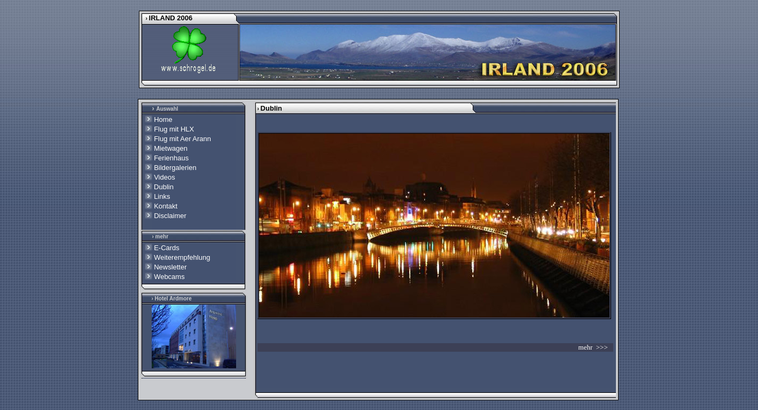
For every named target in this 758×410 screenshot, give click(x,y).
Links (162, 196)
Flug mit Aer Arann (182, 139)
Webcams (169, 277)
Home (163, 119)
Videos (164, 177)
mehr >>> (596, 347)
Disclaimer (170, 216)
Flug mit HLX (174, 129)
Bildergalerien (175, 168)
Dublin (163, 187)
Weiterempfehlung (182, 257)
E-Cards (166, 248)
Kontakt (165, 206)
